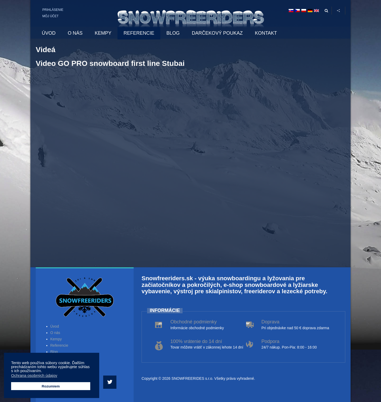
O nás (55, 333)
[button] (43, 371)
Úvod (54, 326)
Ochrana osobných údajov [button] (34, 375)
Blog (54, 352)
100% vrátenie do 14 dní (196, 341)
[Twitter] (110, 382)
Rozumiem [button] (51, 386)
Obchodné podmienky (193, 321)
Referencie (59, 345)
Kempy (56, 339)
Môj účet (50, 16)
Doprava (270, 321)
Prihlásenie (52, 10)
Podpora (270, 341)
